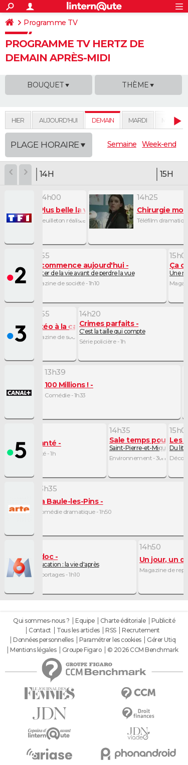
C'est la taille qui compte (112, 327)
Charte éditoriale (123, 620)
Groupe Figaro (82, 649)
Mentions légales (33, 649)
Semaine (121, 144)
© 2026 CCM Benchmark (142, 649)
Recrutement (141, 630)
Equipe (84, 620)
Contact (40, 630)
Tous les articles (78, 630)
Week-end (159, 144)
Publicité (163, 620)
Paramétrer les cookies (110, 639)
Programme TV (50, 22)
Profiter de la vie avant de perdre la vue (82, 269)
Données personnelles (43, 639)
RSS (110, 630)
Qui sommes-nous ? (41, 620)
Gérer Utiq (161, 639)
